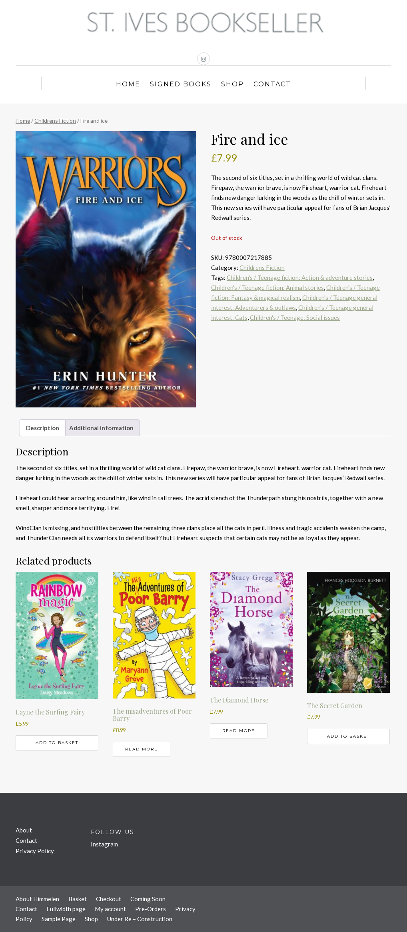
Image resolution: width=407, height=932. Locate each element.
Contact (272, 84)
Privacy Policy (35, 850)
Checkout (108, 898)
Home (128, 84)
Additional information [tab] (101, 427)
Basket (77, 898)
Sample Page (59, 918)
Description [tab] (42, 427)
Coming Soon (148, 898)
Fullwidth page (66, 908)
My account (110, 908)
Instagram (104, 844)
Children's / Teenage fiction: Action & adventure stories (300, 277)
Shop (232, 84)
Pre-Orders (150, 908)
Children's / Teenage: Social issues (295, 317)
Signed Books (180, 84)
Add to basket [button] (57, 742)
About (24, 830)
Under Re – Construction (139, 918)
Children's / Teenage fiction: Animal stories (267, 287)
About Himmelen (37, 898)
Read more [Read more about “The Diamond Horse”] (238, 730)
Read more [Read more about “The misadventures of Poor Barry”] (141, 749)
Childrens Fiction (55, 120)
